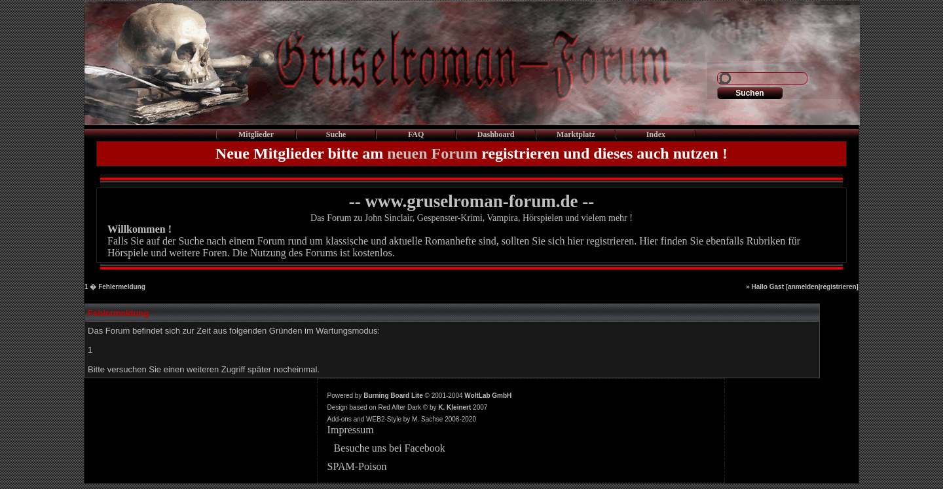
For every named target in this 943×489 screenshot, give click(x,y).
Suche (336, 134)
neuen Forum (432, 153)
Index (655, 134)
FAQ (416, 134)
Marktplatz (576, 134)
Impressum (350, 429)
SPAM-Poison (357, 466)
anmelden (803, 286)
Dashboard (496, 134)
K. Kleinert (454, 407)
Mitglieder (256, 134)
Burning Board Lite (393, 395)
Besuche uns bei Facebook (389, 448)
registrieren (839, 286)
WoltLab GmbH (487, 395)
